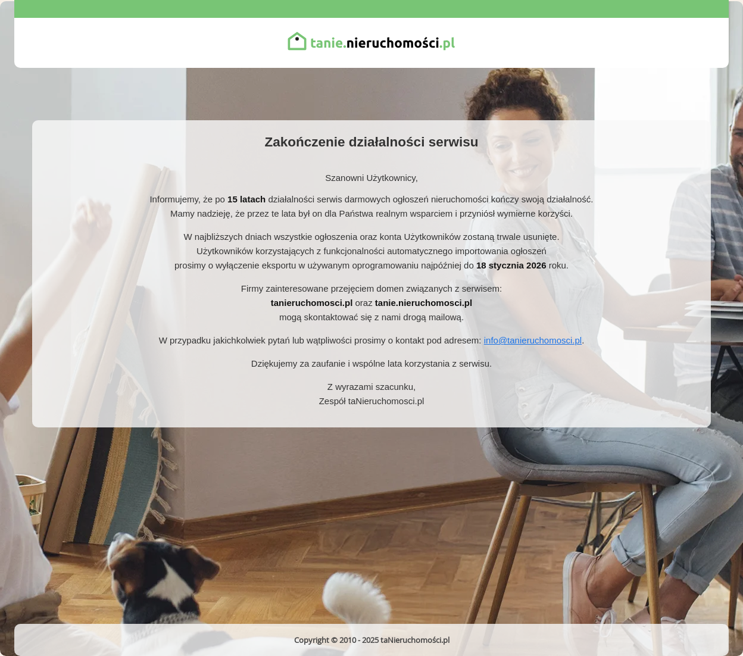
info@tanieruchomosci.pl (533, 340)
